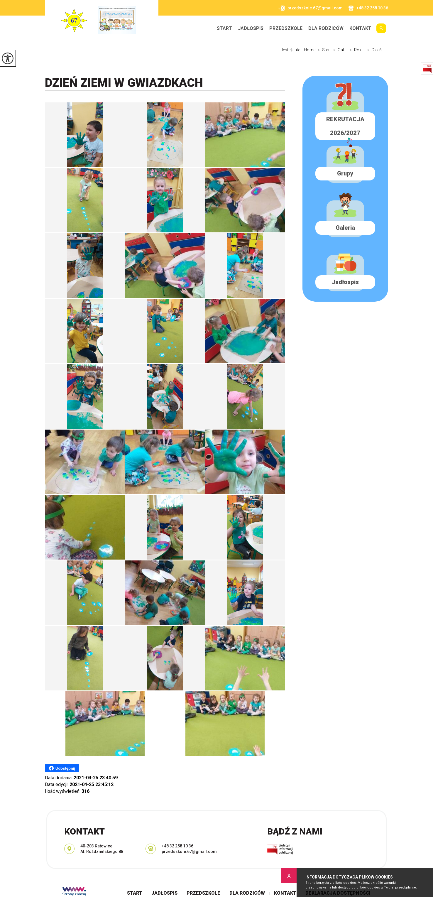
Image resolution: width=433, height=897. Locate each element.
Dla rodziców (326, 28)
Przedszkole (285, 28)
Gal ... (339, 50)
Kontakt (360, 28)
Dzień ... (375, 50)
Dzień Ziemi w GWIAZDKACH (124, 83)
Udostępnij (62, 768)
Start (224, 28)
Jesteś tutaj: (292, 50)
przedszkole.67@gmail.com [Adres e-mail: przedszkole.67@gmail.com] (189, 851)
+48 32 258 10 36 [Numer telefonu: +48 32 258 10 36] (177, 846)
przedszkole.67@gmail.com (310, 8)
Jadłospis (250, 28)
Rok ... (356, 50)
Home (309, 50)
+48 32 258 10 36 (368, 8)
